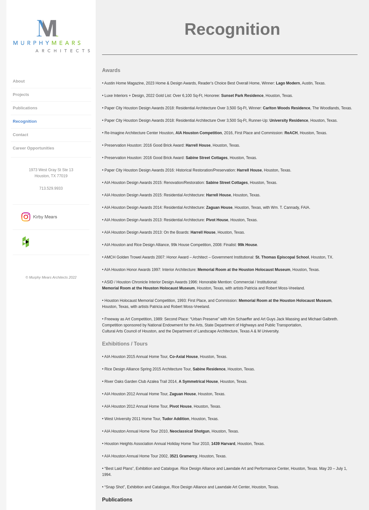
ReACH (291, 133)
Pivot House (217, 220)
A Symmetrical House (198, 381)
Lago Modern (288, 83)
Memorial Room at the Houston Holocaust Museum (243, 269)
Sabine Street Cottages (206, 158)
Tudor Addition (175, 419)
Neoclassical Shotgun (190, 431)
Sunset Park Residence (242, 95)
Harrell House (198, 145)
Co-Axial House (183, 356)
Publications (117, 499)
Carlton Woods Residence (286, 108)
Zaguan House (219, 207)
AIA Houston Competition (198, 133)
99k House (247, 245)
